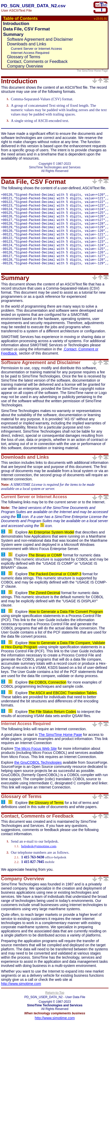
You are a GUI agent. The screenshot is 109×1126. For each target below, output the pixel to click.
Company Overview (25, 66)
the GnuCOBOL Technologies (38, 779)
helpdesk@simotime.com (38, 862)
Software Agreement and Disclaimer (40, 39)
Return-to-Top (54, 1009)
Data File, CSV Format (26, 28)
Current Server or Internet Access (36, 49)
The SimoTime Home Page (92, 70)
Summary (13, 34)
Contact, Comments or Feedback (37, 61)
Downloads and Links (26, 44)
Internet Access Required (30, 53)
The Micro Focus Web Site (35, 765)
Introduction (16, 23)
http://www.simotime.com (21, 1000)
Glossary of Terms (23, 57)
